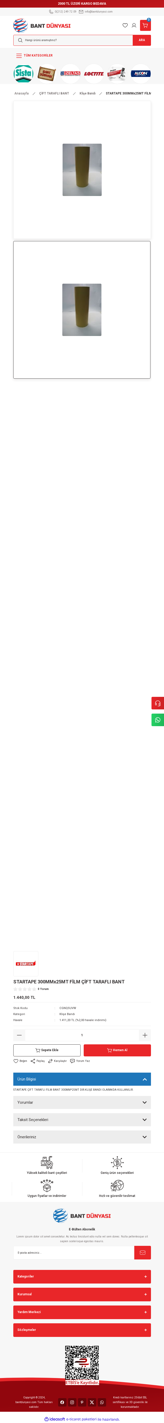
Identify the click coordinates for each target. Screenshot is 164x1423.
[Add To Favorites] (20, 1061)
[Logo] (42, 25)
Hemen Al (117, 1050)
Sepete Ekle (46, 1050)
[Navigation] (82, 56)
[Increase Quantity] (145, 1035)
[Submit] (142, 1252)
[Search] (82, 40)
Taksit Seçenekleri (32, 1119)
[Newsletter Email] (82, 1252)
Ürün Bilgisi (26, 1079)
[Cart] (145, 25)
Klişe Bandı (67, 1014)
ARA (142, 40)
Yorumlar (25, 1102)
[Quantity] (82, 1035)
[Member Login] (134, 25)
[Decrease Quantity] (19, 1035)
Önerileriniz (26, 1137)
